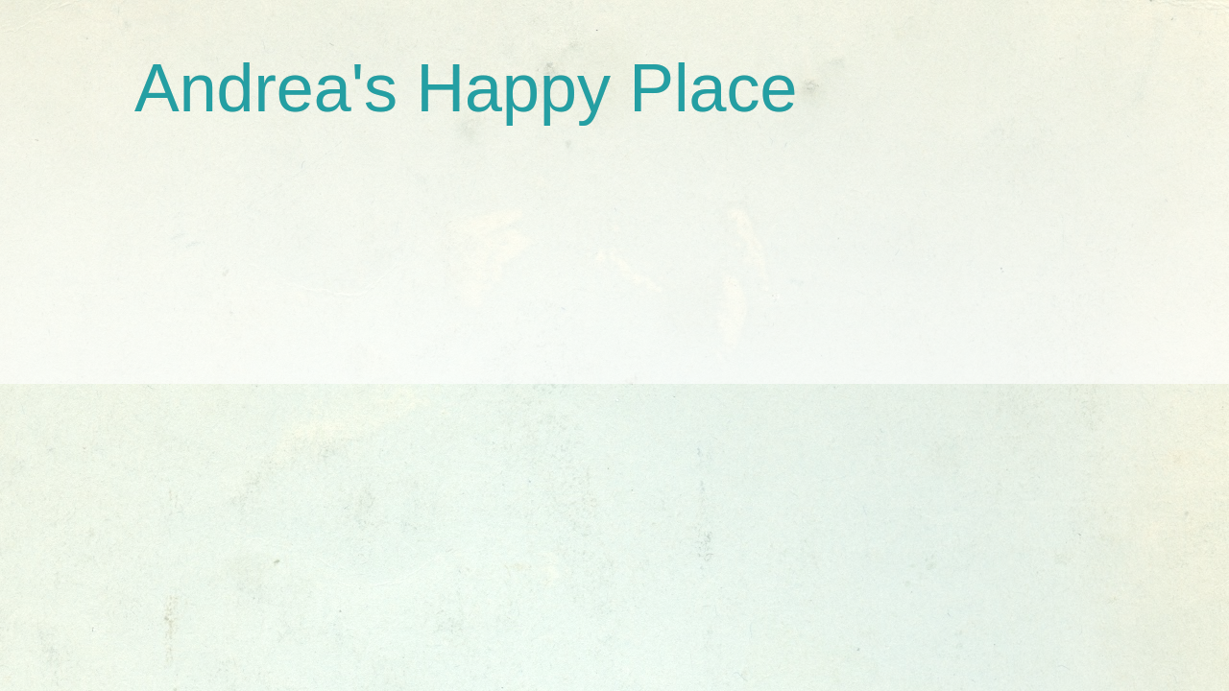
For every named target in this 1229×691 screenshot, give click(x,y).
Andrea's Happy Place (465, 88)
